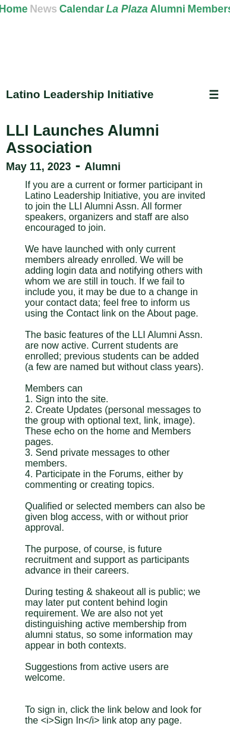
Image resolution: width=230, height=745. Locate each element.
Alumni (167, 9)
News (43, 9)
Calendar (81, 9)
